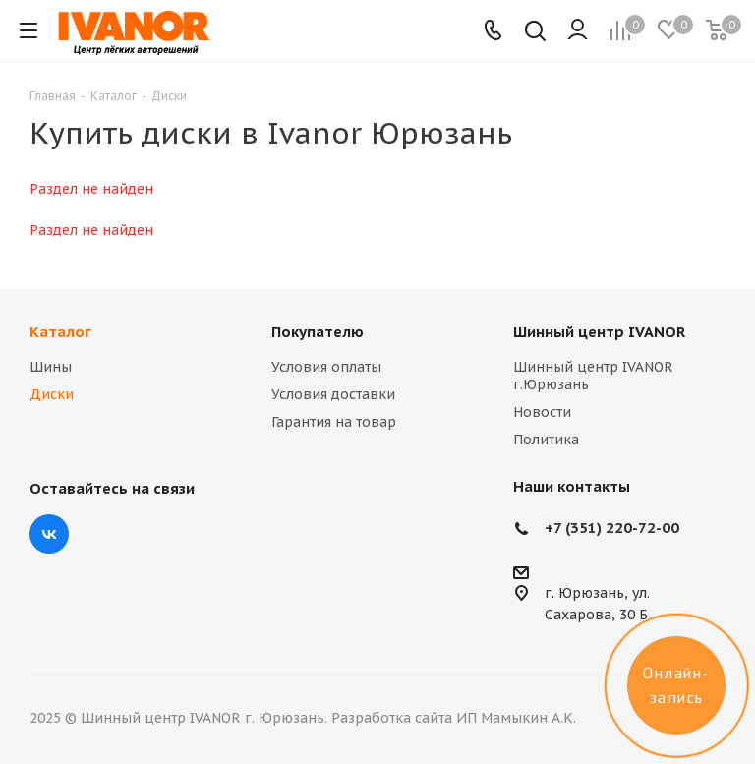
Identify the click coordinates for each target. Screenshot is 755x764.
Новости (542, 412)
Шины (50, 367)
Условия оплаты (326, 367)
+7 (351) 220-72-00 (612, 527)
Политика (546, 439)
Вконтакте (49, 534)
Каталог (60, 332)
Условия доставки (333, 394)
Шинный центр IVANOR (599, 332)
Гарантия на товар (333, 422)
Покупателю (317, 332)
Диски (51, 394)
